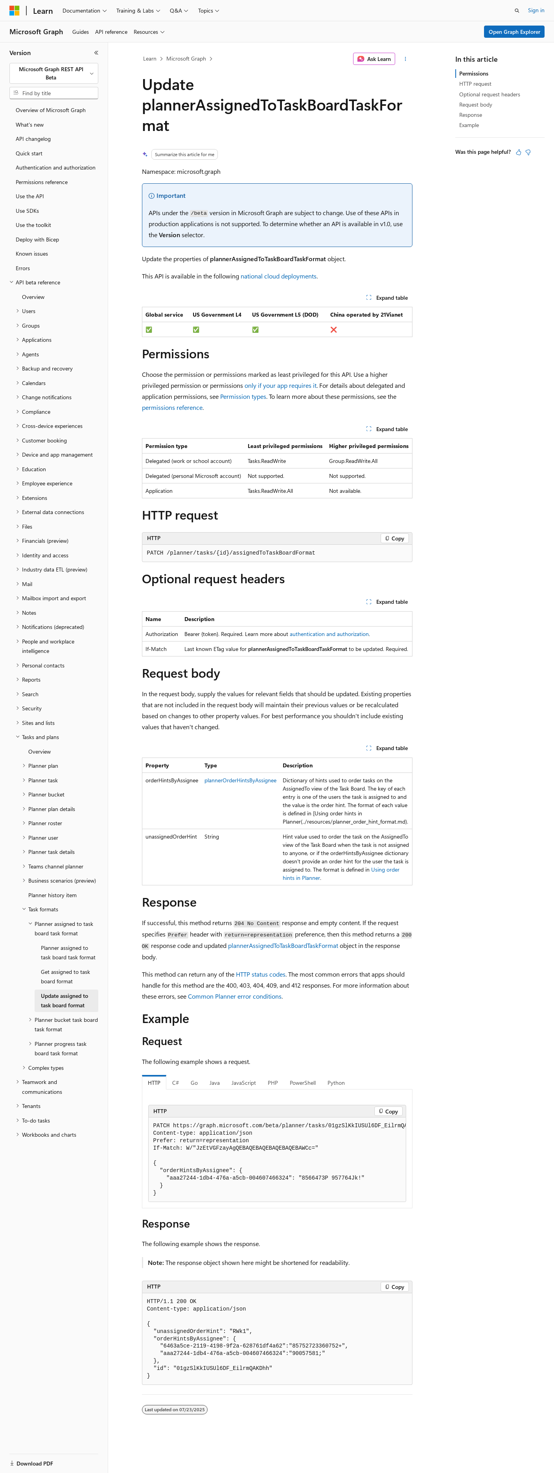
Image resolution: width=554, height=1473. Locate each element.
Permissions (473, 73)
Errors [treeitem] (23, 268)
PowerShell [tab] (303, 1082)
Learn (149, 58)
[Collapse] (96, 53)
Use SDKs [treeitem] (27, 210)
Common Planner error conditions (235, 996)
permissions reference (172, 407)
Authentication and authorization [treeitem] (56, 167)
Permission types (243, 396)
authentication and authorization (329, 634)
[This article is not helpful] (528, 152)
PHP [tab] (273, 1082)
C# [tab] (175, 1082)
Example (469, 125)
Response (470, 114)
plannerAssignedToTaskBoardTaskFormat (283, 945)
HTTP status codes (260, 974)
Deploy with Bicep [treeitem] (37, 239)
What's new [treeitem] (30, 124)
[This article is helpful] (518, 152)
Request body (475, 104)
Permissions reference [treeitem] (42, 182)
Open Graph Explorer (514, 31)
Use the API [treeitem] (30, 196)
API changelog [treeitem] (33, 138)
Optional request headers (489, 94)
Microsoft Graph (186, 58)
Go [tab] (194, 1082)
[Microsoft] (14, 11)
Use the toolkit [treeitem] (33, 225)
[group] (277, 1159)
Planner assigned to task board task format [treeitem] (68, 952)
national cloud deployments (279, 276)
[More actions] (405, 59)
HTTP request (475, 83)
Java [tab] (215, 1082)
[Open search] (517, 11)
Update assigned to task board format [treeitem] (64, 1000)
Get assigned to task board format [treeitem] (65, 976)
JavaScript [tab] (244, 1082)
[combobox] (53, 73)
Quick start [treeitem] (29, 153)
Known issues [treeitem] (32, 253)
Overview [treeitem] (33, 296)
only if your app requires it (281, 385)
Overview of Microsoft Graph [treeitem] (51, 110)
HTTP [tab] (154, 1082)
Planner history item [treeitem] (52, 895)
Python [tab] (336, 1082)
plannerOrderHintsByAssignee (240, 780)
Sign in (536, 10)
